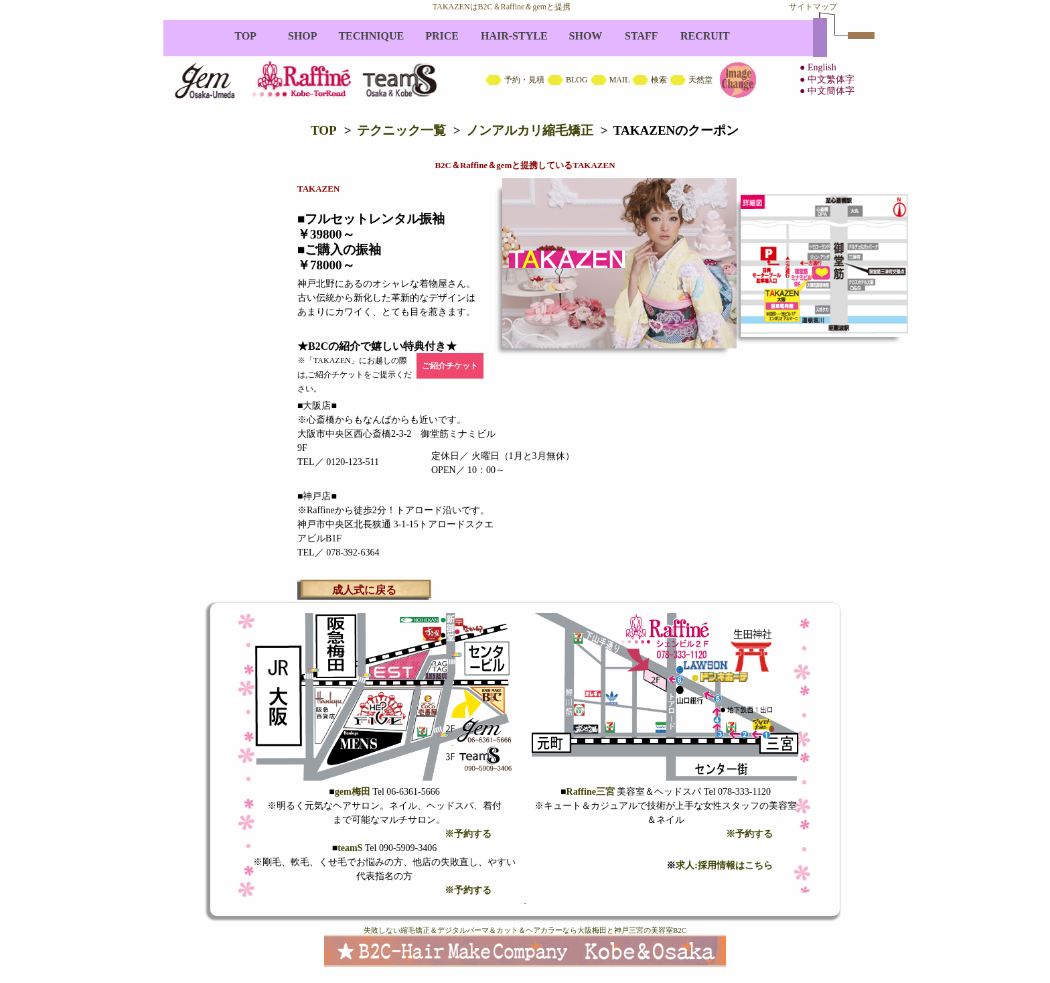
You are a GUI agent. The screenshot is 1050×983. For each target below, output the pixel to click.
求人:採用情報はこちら (724, 865)
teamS (350, 848)
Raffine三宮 (591, 792)
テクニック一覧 (401, 130)
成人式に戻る (364, 590)
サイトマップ (813, 6)
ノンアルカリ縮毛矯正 (529, 130)
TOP (324, 130)
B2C (525, 63)
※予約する (468, 834)
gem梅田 (352, 792)
